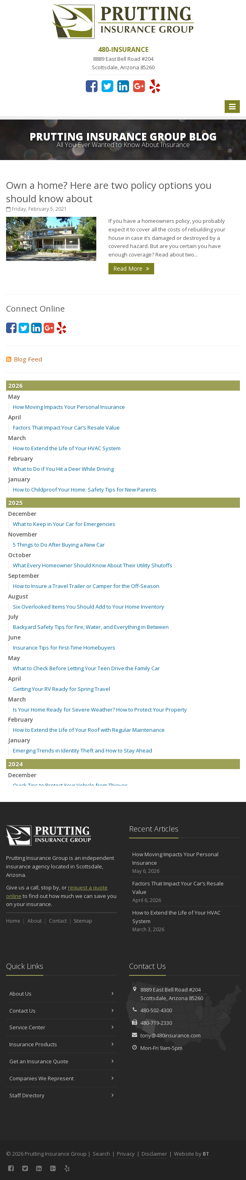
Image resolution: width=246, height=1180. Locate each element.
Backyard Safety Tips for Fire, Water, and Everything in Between (91, 627)
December (22, 513)
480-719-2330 (156, 1022)
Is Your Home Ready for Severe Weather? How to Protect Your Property (100, 709)
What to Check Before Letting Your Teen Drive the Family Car (86, 668)
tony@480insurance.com (170, 1035)
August (18, 596)
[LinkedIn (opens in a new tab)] (123, 86)
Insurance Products (61, 1044)
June (14, 637)
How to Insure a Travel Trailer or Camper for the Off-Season (86, 586)
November (22, 534)
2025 (15, 502)
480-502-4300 (156, 1010)
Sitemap (83, 920)
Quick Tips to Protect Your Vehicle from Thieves (70, 785)
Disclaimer (154, 1153)
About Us (61, 993)
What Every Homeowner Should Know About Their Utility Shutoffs (92, 565)
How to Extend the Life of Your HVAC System (67, 448)
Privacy (126, 1153)
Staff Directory (61, 1095)
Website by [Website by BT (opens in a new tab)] (191, 1153)
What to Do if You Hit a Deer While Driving (63, 468)
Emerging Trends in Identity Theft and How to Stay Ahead (82, 750)
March (17, 438)
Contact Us (61, 1010)
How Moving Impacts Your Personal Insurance (69, 406)
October (19, 555)
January (19, 479)
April (14, 417)
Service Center (61, 1027)
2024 (15, 764)
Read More (131, 268)
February (20, 458)
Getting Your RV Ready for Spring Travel (61, 689)
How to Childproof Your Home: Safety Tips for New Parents (85, 489)
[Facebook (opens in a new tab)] (92, 86)
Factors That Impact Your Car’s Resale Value (66, 427)
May (14, 396)
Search (101, 1153)
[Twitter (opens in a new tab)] (107, 86)
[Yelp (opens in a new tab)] (155, 86)
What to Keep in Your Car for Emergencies (64, 524)
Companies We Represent (61, 1078)
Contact (58, 920)
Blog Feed (24, 359)
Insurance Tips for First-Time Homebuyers (64, 647)
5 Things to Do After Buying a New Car (59, 544)
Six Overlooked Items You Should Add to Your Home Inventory (88, 606)
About (35, 920)
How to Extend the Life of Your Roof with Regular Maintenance (89, 729)
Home (13, 920)
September (23, 575)
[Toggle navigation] (232, 106)
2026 (15, 385)
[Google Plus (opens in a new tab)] (139, 86)
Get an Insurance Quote (61, 1061)
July (13, 616)
